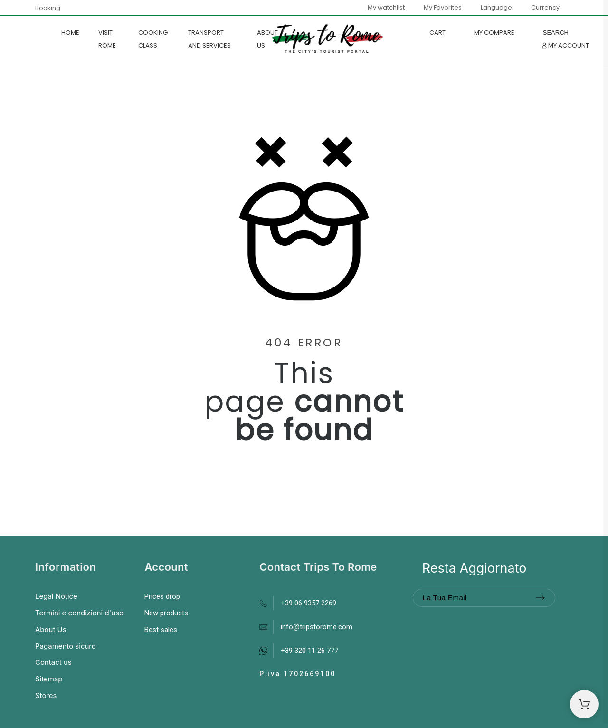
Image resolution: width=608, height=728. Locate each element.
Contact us (53, 662)
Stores (46, 695)
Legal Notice (56, 596)
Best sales (160, 629)
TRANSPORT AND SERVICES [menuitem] (209, 39)
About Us (50, 629)
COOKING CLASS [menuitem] (153, 39)
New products (166, 613)
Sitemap (49, 678)
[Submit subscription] (540, 597)
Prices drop (162, 596)
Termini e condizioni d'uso (79, 612)
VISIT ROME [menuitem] (107, 39)
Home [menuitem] (70, 32)
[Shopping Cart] (584, 704)
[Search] (556, 33)
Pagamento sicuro (65, 646)
